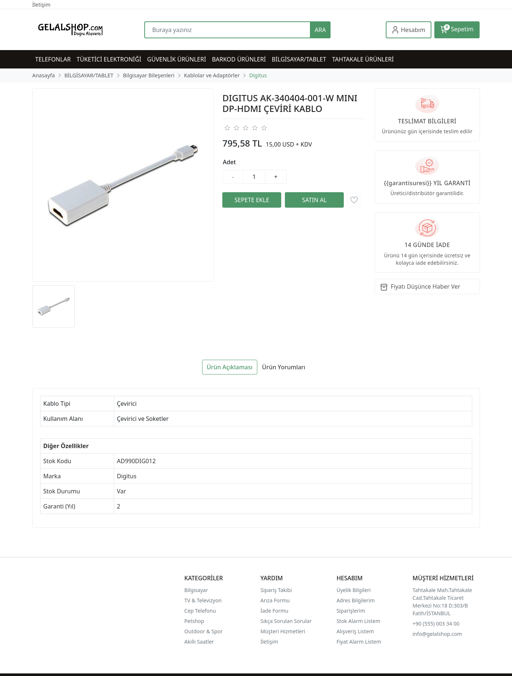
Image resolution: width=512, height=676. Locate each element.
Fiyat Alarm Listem (358, 641)
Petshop (194, 620)
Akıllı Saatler (199, 641)
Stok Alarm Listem (358, 620)
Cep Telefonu (200, 610)
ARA (320, 30)
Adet (229, 162)
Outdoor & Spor (203, 631)
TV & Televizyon (203, 600)
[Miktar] (254, 177)
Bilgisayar (196, 590)
